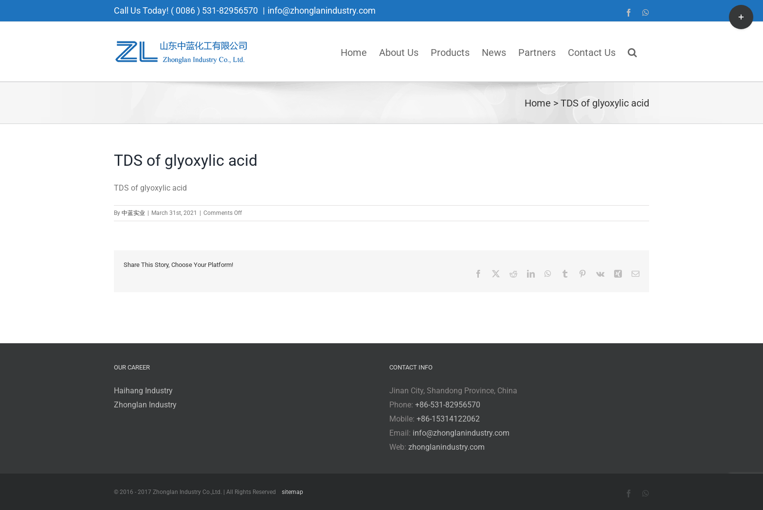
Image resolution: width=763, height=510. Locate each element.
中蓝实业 (133, 213)
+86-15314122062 (448, 418)
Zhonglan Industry (145, 404)
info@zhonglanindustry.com (322, 10)
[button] (632, 51)
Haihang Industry (143, 390)
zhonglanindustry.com (446, 447)
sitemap (292, 492)
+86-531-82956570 (447, 404)
